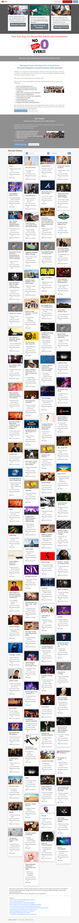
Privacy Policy (21, 920)
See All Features (33, 111)
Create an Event (67, 1)
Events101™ (58, 1)
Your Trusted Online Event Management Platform (22, 899)
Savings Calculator (33, 144)
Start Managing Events (21, 111)
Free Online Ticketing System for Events (20, 912)
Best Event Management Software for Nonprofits (22, 911)
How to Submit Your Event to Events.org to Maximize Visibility (25, 904)
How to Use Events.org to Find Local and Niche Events (23, 909)
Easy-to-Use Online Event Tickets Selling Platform (22, 903)
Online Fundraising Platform (17, 901)
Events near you (29, 920)
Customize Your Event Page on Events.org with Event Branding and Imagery (29, 907)
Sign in (75, 1)
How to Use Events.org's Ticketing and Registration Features (25, 906)
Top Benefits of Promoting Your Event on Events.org (23, 914)
